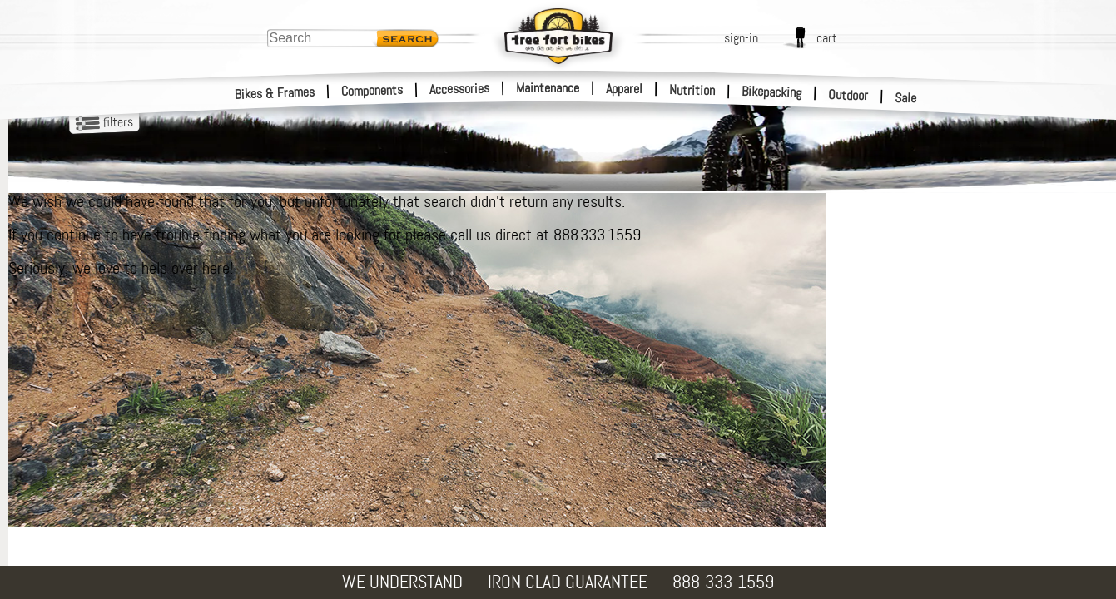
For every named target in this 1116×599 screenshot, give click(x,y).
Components (372, 90)
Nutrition (692, 90)
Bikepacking (772, 91)
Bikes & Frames (275, 93)
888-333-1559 (723, 582)
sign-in (741, 38)
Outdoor (848, 95)
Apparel (624, 88)
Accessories (459, 88)
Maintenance (547, 88)
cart (826, 38)
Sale (906, 98)
